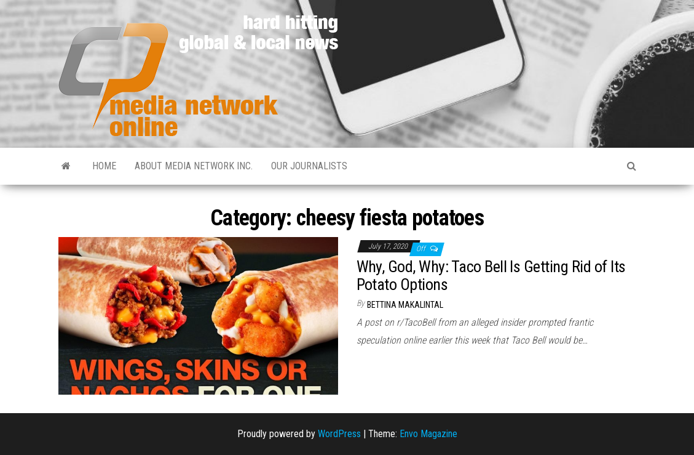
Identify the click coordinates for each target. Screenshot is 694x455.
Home (104, 166)
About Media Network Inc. (194, 166)
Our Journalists (309, 166)
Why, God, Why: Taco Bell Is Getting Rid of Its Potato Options (491, 275)
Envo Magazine (428, 434)
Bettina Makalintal (405, 305)
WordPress (339, 434)
